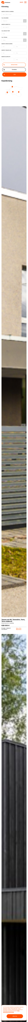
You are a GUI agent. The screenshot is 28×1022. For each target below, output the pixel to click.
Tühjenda (10, 69)
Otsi (10, 74)
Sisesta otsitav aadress (14, 13)
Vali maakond (14, 20)
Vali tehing (14, 39)
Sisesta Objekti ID (14, 26)
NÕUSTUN (15, 1016)
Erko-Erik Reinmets (18, 629)
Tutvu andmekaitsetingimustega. (11, 1011)
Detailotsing (10, 64)
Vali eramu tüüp (14, 32)
